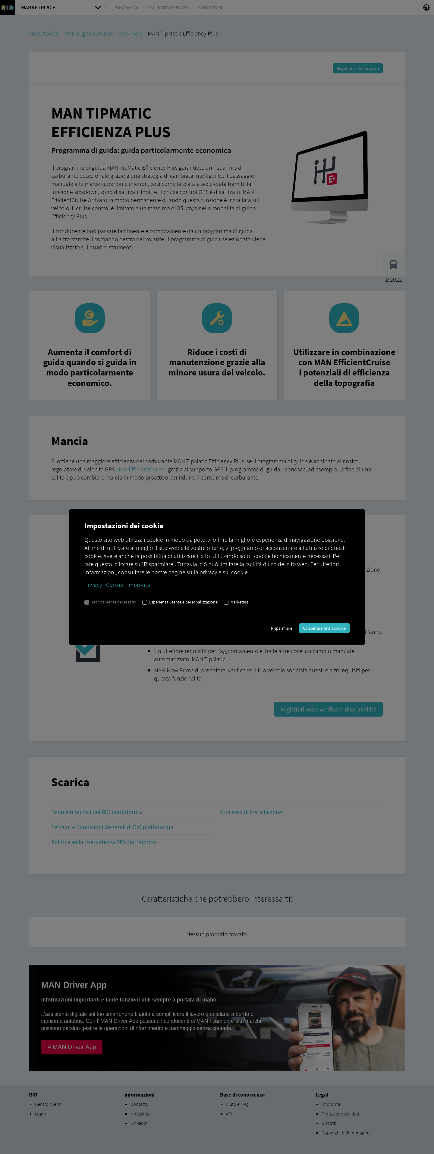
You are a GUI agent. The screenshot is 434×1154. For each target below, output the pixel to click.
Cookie (114, 584)
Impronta (138, 584)
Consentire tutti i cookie (324, 628)
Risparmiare (281, 628)
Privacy (93, 584)
